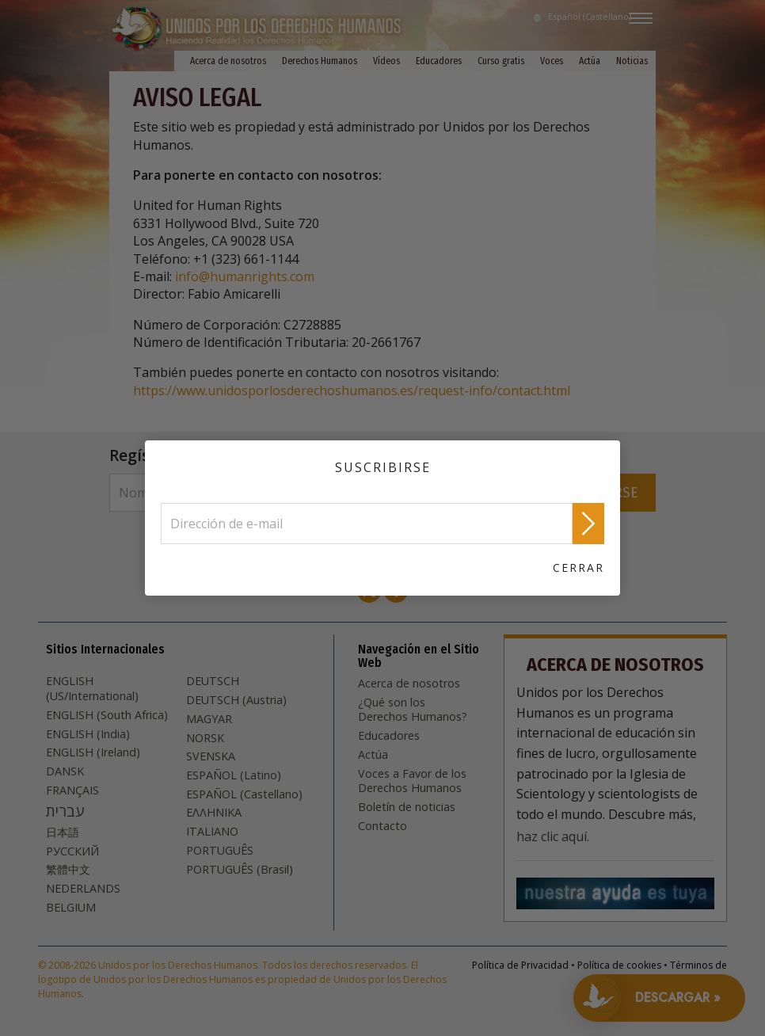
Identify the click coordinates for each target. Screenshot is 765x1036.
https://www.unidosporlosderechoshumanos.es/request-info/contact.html (351, 390)
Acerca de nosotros (228, 61)
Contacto (382, 826)
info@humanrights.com (244, 276)
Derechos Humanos (319, 61)
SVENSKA (210, 756)
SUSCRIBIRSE (597, 492)
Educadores (439, 61)
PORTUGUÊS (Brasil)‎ (239, 870)
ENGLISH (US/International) (92, 688)
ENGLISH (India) (88, 734)
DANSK (65, 771)
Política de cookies (619, 965)
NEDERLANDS (83, 889)
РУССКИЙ (72, 851)
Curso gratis (501, 61)
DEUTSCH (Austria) (236, 700)
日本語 (62, 832)
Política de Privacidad (520, 965)
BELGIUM (71, 908)
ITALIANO (212, 832)
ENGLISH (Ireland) (93, 752)
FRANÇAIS (72, 790)
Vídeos (386, 61)
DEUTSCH (212, 681)
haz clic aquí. (552, 836)
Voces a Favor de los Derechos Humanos (412, 781)
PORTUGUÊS (219, 851)
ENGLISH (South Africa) (107, 715)
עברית (65, 811)
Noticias (632, 61)
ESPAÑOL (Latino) (233, 775)
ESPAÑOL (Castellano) (244, 794)
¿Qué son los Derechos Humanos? (412, 710)
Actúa (589, 61)
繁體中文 (68, 870)
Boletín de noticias (406, 807)
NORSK (205, 738)
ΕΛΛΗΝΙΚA (214, 813)
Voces (551, 61)
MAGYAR (209, 719)
